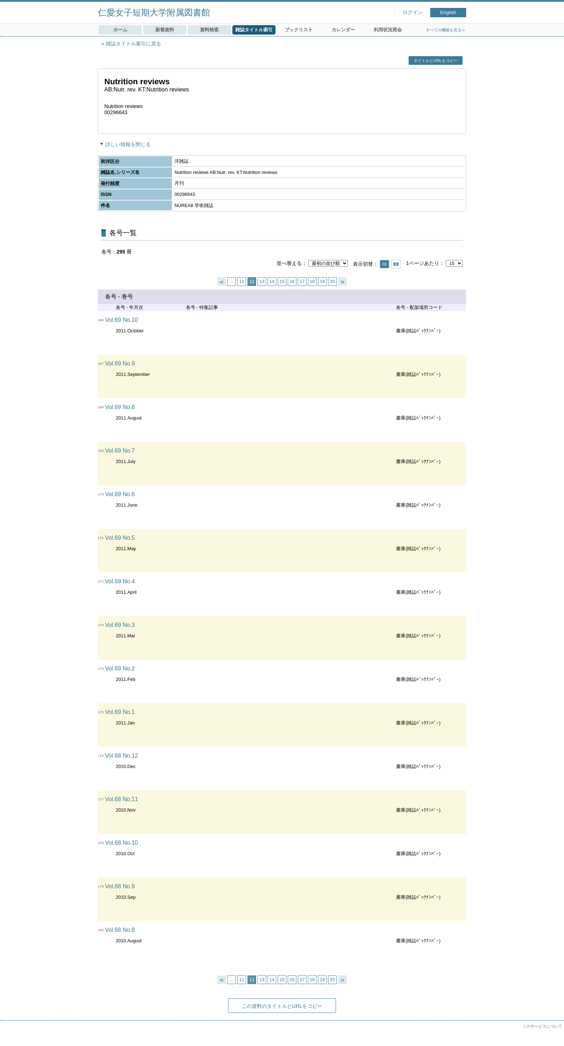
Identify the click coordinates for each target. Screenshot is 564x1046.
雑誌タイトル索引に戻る (133, 43)
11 (241, 281)
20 (332, 281)
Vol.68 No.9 (120, 886)
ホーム (120, 29)
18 (312, 281)
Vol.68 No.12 (121, 756)
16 (292, 281)
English (448, 12)
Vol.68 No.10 (121, 843)
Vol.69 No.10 (121, 320)
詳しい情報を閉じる (128, 144)
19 (322, 281)
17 (302, 281)
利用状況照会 (388, 29)
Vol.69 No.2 (120, 668)
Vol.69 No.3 (120, 625)
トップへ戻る (551, 1033)
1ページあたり (422, 263)
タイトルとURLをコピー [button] (435, 60)
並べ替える (289, 263)
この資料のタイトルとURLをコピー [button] (282, 1006)
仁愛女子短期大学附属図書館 (154, 12)
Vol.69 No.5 (120, 538)
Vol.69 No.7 (120, 451)
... (232, 281)
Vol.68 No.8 (120, 930)
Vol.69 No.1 (120, 712)
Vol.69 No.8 (120, 407)
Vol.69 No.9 (120, 363)
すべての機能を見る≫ (445, 30)
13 (261, 281)
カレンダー (343, 29)
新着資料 (164, 29)
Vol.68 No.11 (121, 799)
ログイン (412, 12)
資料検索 (209, 29)
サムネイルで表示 (396, 264)
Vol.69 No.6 (120, 494)
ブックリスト (299, 29)
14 (271, 281)
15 (282, 281)
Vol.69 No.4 (120, 581)
